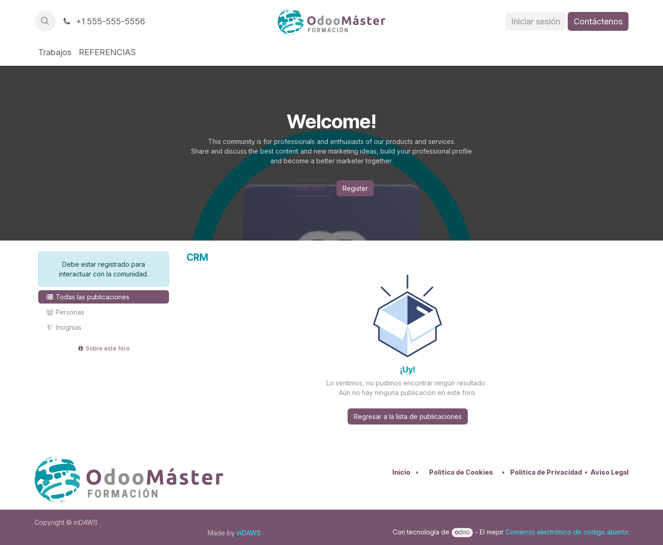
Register (355, 188)
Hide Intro (310, 188)
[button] (45, 21)
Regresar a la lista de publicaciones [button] (408, 416)
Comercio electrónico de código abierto (567, 532)
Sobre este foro (103, 348)
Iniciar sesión (535, 21)
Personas (65, 312)
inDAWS (249, 533)
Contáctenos (598, 21)
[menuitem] (55, 52)
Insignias (63, 327)
